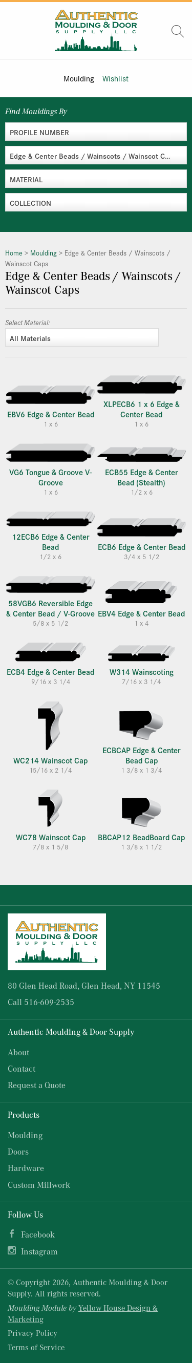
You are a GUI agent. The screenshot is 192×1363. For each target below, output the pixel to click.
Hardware (26, 1168)
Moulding (78, 78)
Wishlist (115, 78)
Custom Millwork (39, 1184)
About (18, 1052)
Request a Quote (37, 1085)
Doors (18, 1151)
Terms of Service (36, 1347)
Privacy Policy (32, 1332)
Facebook (38, 1234)
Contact (21, 1068)
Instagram (39, 1251)
